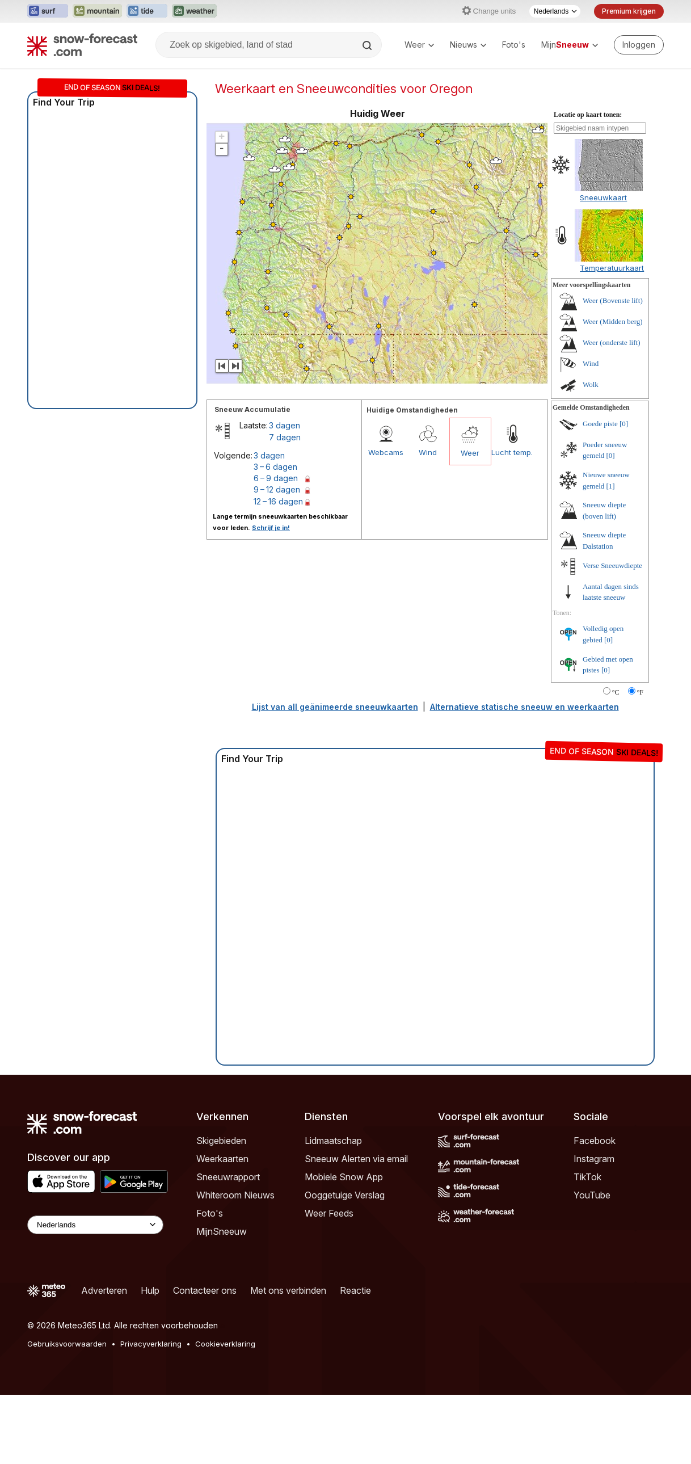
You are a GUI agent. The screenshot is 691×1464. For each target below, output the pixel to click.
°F (640, 692)
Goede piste (600, 423)
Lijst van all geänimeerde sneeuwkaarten (335, 707)
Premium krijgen (629, 11)
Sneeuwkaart (603, 197)
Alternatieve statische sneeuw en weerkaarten (524, 707)
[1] (610, 486)
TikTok (587, 1177)
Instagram (594, 1158)
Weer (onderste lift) (611, 342)
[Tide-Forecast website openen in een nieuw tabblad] (147, 11)
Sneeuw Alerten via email (356, 1158)
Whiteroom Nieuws (235, 1195)
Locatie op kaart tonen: (588, 115)
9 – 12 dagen (277, 489)
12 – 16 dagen (278, 501)
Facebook (595, 1140)
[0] (624, 423)
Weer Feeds (329, 1213)
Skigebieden (221, 1140)
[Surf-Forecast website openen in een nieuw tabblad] (47, 11)
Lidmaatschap (333, 1140)
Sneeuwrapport (228, 1177)
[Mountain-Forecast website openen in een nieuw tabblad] (97, 11)
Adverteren (104, 1290)
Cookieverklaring (225, 1343)
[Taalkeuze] (554, 11)
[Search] (368, 45)
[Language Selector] (95, 1224)
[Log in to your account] (639, 44)
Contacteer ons (205, 1290)
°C (616, 692)
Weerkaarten (222, 1158)
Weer (419, 44)
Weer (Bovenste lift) (613, 300)
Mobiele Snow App (344, 1177)
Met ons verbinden (288, 1290)
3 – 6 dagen (275, 467)
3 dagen (284, 425)
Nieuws (468, 44)
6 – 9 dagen (276, 478)
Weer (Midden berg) (613, 321)
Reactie (355, 1290)
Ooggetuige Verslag (345, 1195)
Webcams (385, 452)
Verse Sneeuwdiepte (612, 565)
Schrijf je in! (271, 528)
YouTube (592, 1195)
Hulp (150, 1290)
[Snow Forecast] (82, 44)
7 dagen (285, 437)
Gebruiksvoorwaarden (67, 1343)
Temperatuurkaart (612, 267)
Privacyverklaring (151, 1343)
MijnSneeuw (221, 1231)
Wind (428, 452)
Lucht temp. (512, 452)
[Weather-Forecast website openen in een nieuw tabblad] (194, 11)
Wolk (591, 384)
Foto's (513, 44)
